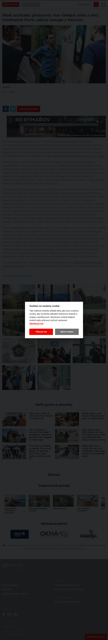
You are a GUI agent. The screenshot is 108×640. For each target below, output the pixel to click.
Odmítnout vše (36, 323)
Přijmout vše (41, 332)
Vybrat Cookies (66, 332)
